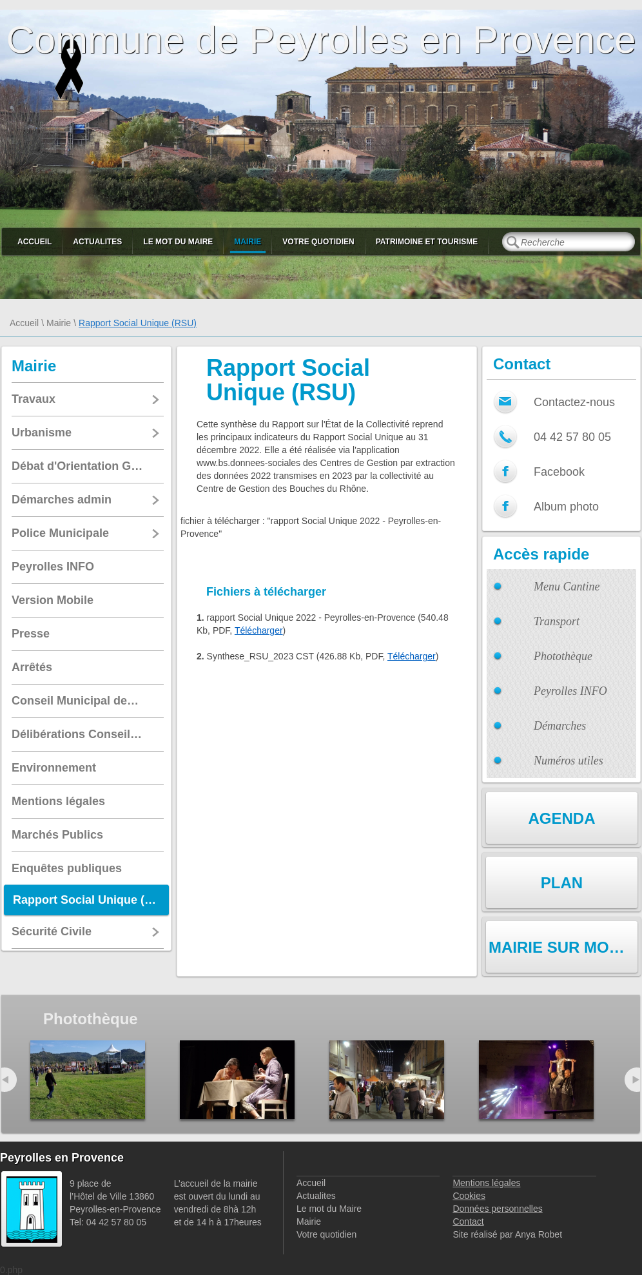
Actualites (97, 241)
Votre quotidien (318, 241)
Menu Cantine (566, 586)
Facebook (559, 471)
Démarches (560, 725)
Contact (467, 1221)
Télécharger (259, 630)
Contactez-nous (574, 402)
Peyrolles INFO (570, 691)
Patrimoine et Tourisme (427, 241)
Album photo (566, 506)
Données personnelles (497, 1208)
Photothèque (563, 656)
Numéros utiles (568, 760)
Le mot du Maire (178, 241)
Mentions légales (486, 1183)
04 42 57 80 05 (572, 437)
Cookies (468, 1196)
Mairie (247, 241)
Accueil (34, 241)
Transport (556, 621)
